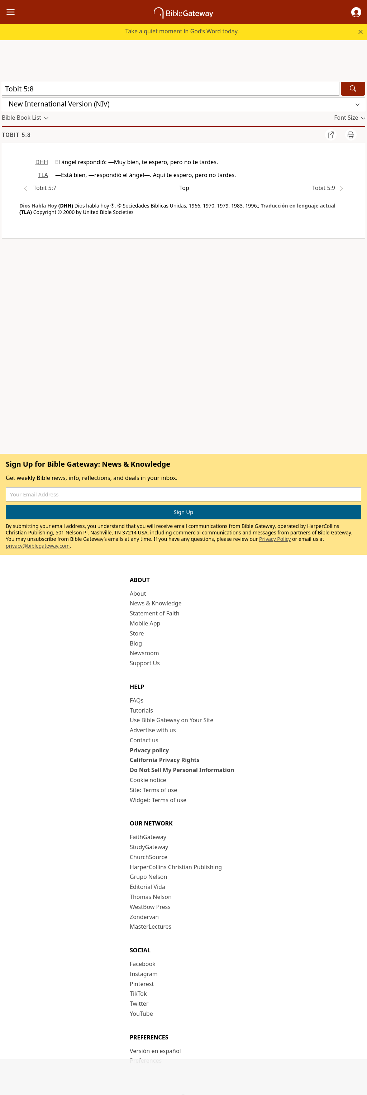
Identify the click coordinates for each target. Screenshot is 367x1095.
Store (137, 633)
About (138, 594)
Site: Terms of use (153, 790)
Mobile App (145, 623)
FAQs (136, 700)
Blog (136, 643)
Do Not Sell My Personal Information (182, 770)
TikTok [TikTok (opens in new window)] (138, 994)
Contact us (144, 740)
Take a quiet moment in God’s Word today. (182, 31)
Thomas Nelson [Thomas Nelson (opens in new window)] (151, 897)
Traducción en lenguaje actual (298, 205)
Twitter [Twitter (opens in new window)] (139, 1004)
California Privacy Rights (165, 760)
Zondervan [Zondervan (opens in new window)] (144, 917)
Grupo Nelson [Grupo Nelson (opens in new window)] (148, 877)
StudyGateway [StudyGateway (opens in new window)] (149, 847)
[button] (356, 12)
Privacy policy (149, 750)
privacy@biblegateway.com (38, 545)
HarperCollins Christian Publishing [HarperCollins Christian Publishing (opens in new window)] (176, 867)
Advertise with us (153, 730)
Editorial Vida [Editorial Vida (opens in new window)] (147, 887)
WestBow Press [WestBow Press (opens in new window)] (150, 907)
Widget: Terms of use (158, 800)
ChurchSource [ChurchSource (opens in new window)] (148, 857)
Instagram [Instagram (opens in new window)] (144, 974)
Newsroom (144, 653)
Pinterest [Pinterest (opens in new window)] (142, 984)
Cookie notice (148, 780)
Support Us (145, 663)
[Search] (353, 89)
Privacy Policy (275, 538)
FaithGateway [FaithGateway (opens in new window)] (148, 837)
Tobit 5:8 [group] (16, 135)
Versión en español (155, 1051)
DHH (41, 162)
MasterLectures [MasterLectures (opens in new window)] (150, 926)
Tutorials (141, 710)
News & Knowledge (156, 603)
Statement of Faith (155, 613)
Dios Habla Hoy (38, 205)
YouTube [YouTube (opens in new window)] (141, 1014)
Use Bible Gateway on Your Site (171, 720)
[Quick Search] (170, 89)
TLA (43, 175)
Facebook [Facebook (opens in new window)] (143, 964)
